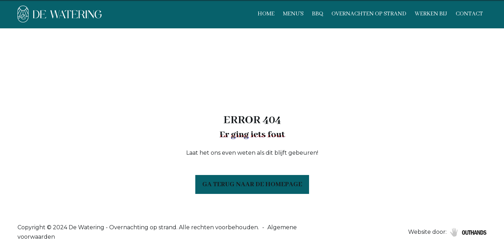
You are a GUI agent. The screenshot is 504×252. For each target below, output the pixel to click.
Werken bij (431, 14)
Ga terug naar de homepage (252, 184)
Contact (469, 14)
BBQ (317, 14)
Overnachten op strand (368, 14)
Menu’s (293, 14)
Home (266, 14)
